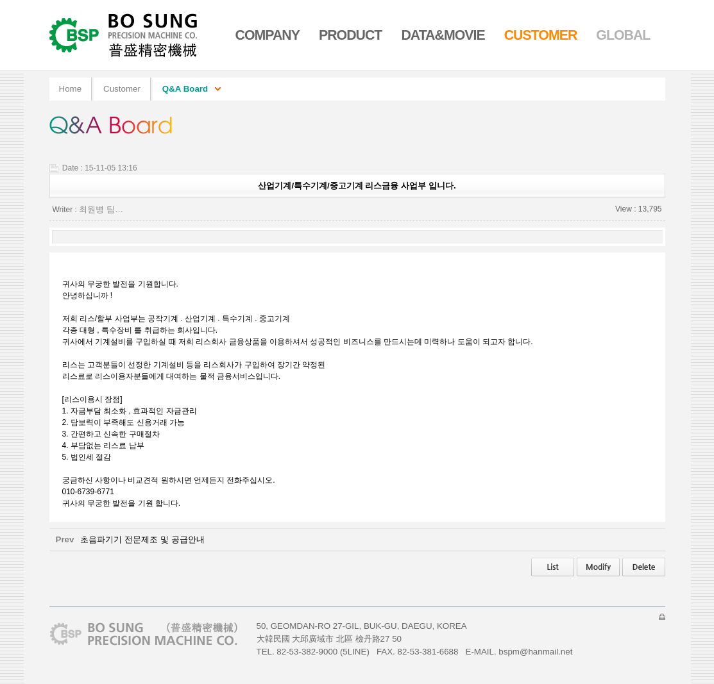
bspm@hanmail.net (535, 651)
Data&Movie (442, 35)
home (70, 89)
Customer (540, 35)
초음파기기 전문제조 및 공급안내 (142, 539)
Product (350, 35)
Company (267, 35)
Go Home (124, 35)
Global (623, 35)
